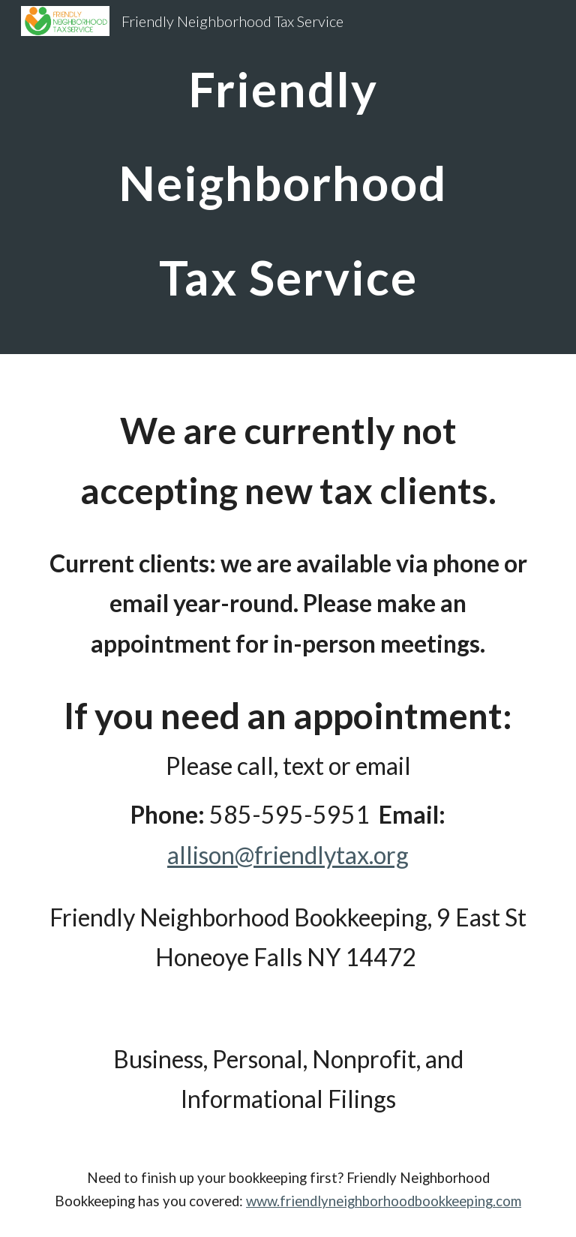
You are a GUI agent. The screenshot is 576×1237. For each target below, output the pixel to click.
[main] (287, 177)
